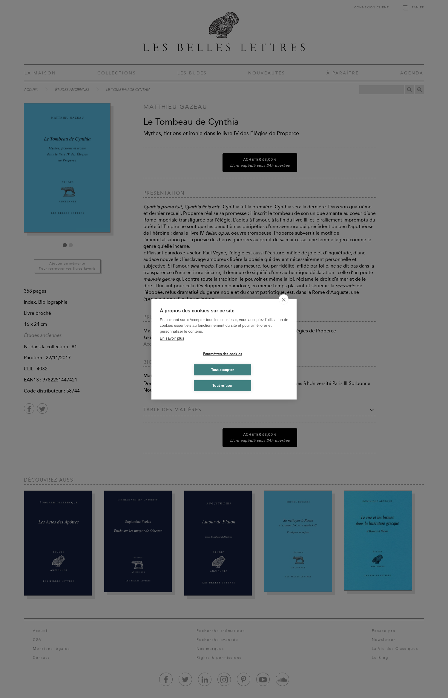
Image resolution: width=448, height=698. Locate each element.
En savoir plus (172, 338)
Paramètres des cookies (222, 354)
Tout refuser (222, 386)
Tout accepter (222, 370)
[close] (284, 299)
